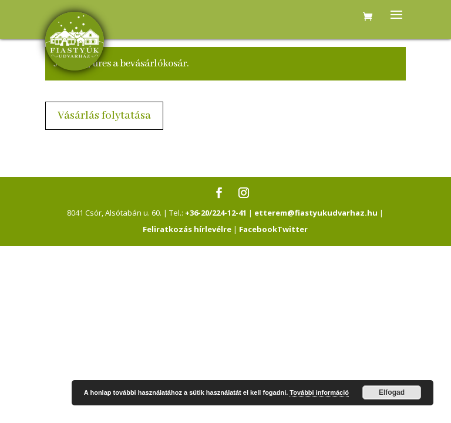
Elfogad (392, 392)
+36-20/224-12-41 (216, 212)
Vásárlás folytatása (104, 116)
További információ (319, 392)
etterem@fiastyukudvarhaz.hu (316, 212)
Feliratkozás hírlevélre (187, 229)
